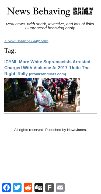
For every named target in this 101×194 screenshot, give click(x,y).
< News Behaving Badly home (26, 41)
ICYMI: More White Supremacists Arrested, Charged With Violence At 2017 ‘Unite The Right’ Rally (48, 68)
